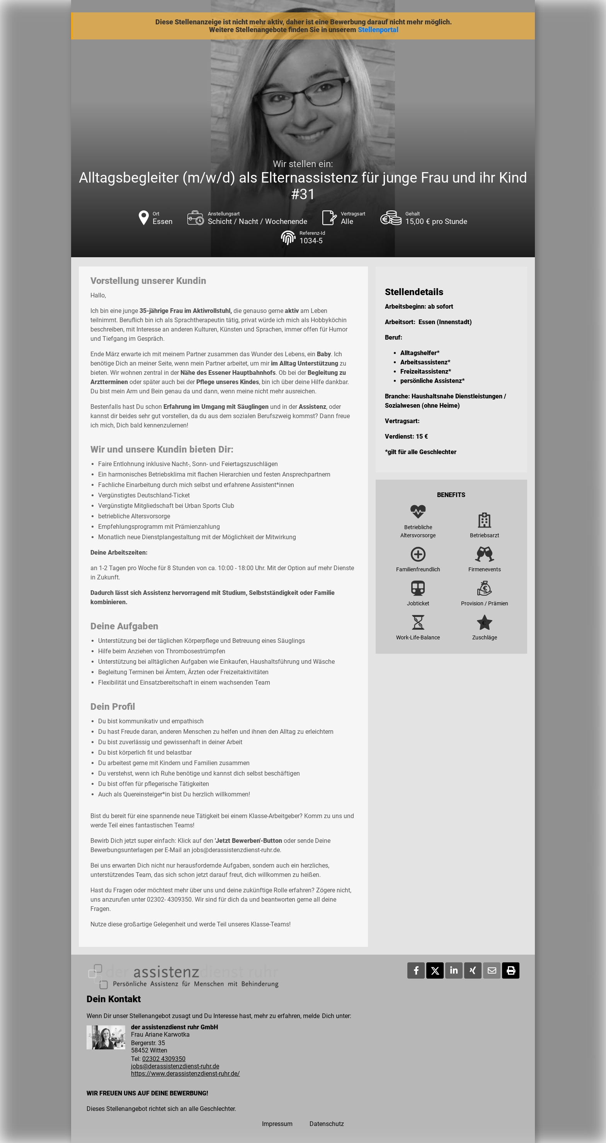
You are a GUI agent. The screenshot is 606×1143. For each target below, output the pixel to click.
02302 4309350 (164, 1059)
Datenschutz (327, 1124)
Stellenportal (378, 30)
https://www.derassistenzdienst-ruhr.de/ (185, 1073)
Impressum (277, 1124)
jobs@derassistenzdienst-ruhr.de (175, 1066)
